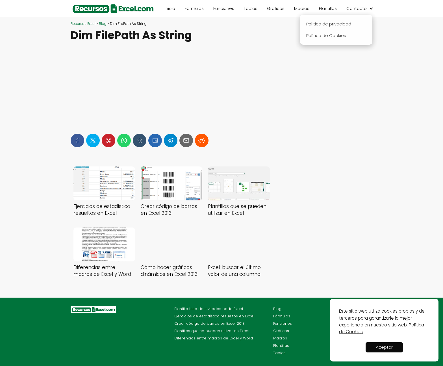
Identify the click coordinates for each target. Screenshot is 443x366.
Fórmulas (194, 8)
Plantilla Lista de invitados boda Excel (208, 308)
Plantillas (328, 8)
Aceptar (384, 347)
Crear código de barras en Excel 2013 (209, 323)
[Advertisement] (172, 85)
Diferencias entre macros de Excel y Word (213, 338)
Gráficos (276, 8)
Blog (277, 308)
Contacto (356, 8)
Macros (301, 8)
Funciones (223, 8)
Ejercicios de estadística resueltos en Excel (214, 316)
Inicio (170, 8)
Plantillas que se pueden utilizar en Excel (211, 330)
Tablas (250, 8)
